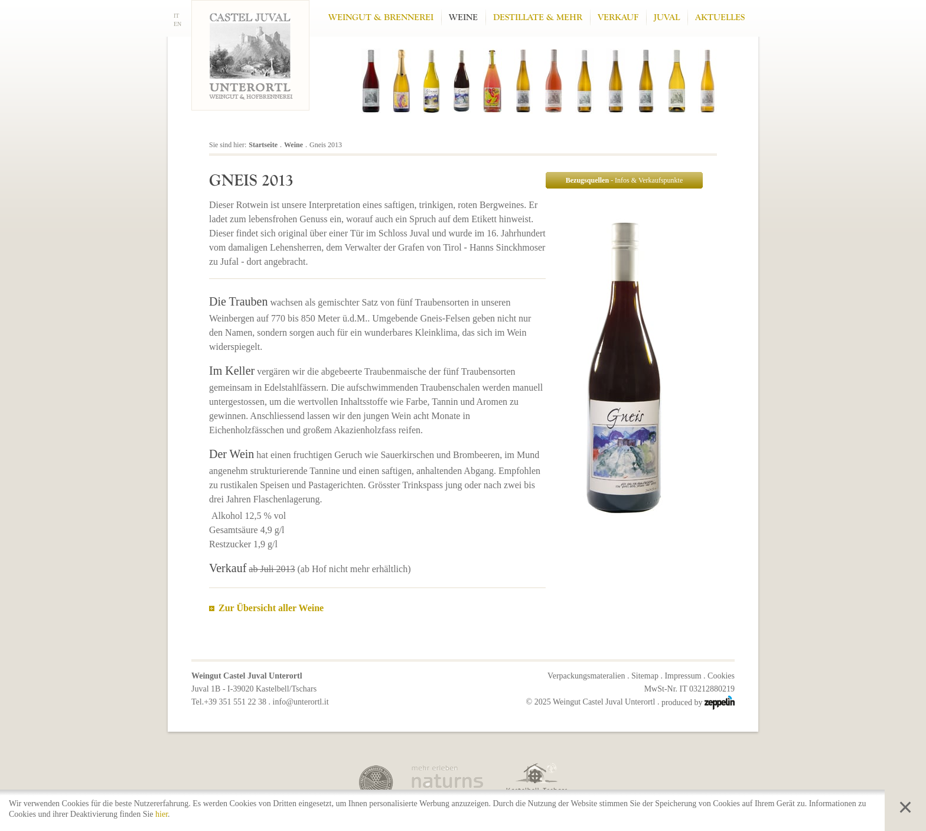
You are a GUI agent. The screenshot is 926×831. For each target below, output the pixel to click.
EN (177, 24)
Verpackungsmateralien (586, 675)
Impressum (682, 675)
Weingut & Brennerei (380, 17)
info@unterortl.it (301, 701)
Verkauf (618, 17)
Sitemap (644, 675)
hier (161, 814)
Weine (463, 17)
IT (176, 15)
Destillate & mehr (537, 17)
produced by (698, 702)
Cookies (721, 675)
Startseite (263, 145)
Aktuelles (720, 17)
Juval (667, 17)
